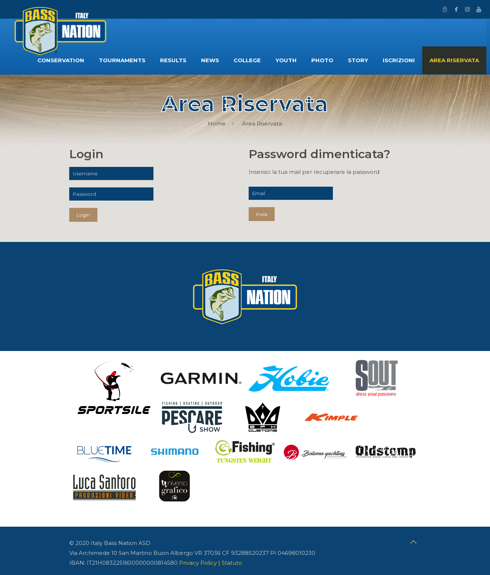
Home (217, 123)
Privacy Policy (198, 562)
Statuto (232, 562)
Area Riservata (262, 123)
